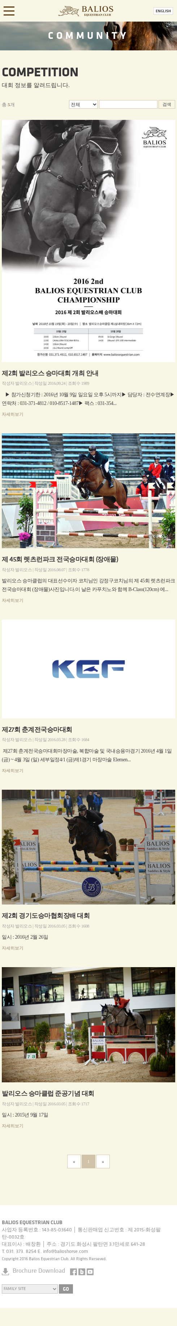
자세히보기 (12, 414)
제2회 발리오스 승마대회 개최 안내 (50, 373)
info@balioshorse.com (65, 1251)
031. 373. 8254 (21, 1251)
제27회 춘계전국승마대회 (37, 730)
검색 (167, 104)
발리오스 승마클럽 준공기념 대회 (48, 1094)
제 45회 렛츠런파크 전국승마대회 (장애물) (60, 559)
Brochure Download (39, 1271)
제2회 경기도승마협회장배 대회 (46, 916)
